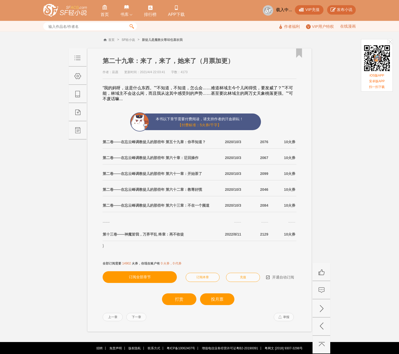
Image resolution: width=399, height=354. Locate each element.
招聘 (99, 348)
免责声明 (115, 348)
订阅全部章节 (140, 277)
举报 (283, 317)
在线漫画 (348, 26)
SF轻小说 (128, 40)
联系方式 (154, 348)
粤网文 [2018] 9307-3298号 (283, 348)
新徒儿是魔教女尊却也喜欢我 (162, 40)
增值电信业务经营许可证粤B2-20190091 (230, 348)
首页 (111, 40)
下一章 (136, 317)
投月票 (217, 299)
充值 (243, 277)
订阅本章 (202, 277)
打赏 (179, 299)
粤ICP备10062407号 (181, 348)
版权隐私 (134, 348)
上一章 (112, 317)
